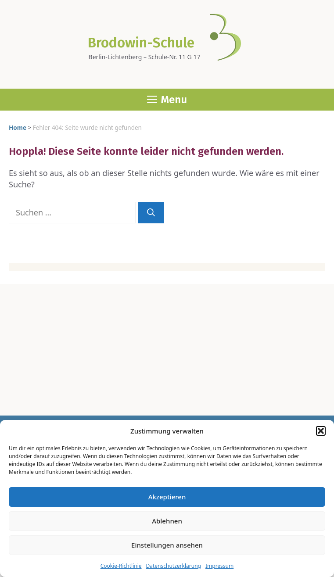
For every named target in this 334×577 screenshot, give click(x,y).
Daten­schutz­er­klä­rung (173, 566)
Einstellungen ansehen (167, 545)
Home (17, 128)
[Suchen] (151, 212)
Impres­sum (219, 566)
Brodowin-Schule (141, 43)
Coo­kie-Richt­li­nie (121, 566)
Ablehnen (167, 520)
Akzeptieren (167, 496)
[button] (320, 430)
